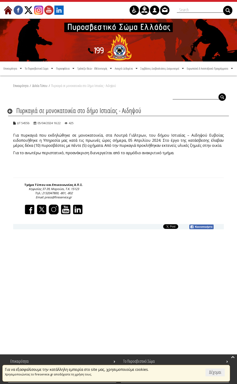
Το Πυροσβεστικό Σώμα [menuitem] (139, 361)
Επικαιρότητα (20, 85)
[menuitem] (13, 68)
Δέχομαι (215, 372)
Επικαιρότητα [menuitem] (19, 361)
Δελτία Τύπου (39, 85)
